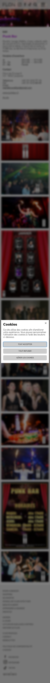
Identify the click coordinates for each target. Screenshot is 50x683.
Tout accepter (25, 344)
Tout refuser (25, 351)
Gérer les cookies (25, 358)
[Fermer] (45, 323)
